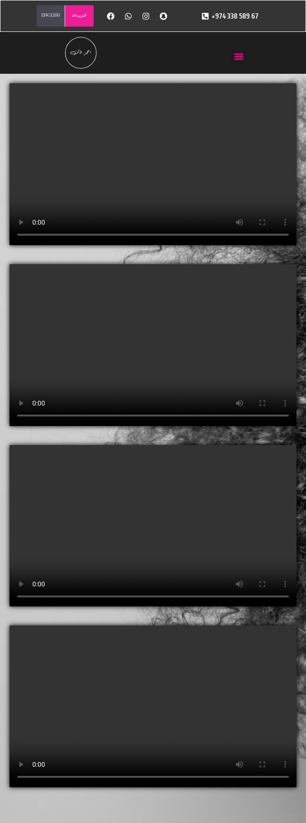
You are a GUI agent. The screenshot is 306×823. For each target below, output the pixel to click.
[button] (238, 56)
